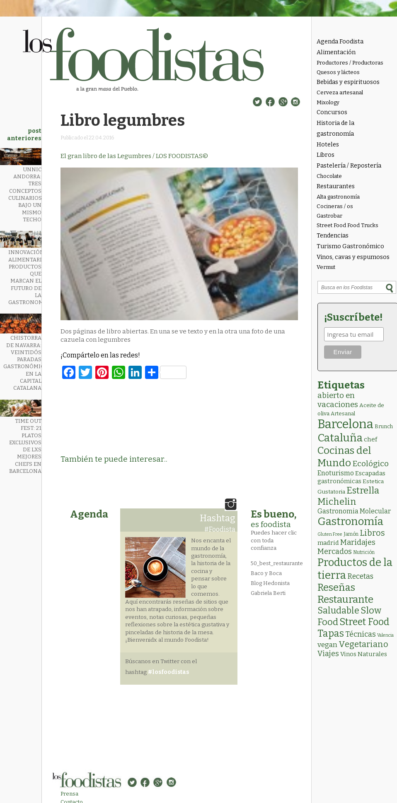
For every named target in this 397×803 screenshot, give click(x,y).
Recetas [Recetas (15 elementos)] (360, 576)
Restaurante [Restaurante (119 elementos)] (345, 599)
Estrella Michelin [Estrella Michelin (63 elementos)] (348, 496)
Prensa (69, 794)
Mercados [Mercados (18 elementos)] (334, 551)
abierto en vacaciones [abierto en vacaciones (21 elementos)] (337, 400)
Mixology (328, 102)
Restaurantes (336, 186)
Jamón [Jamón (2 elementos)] (351, 534)
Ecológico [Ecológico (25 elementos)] (370, 463)
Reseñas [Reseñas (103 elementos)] (336, 587)
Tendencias (333, 235)
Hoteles (328, 144)
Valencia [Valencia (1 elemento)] (385, 635)
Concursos (332, 112)
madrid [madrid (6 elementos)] (328, 543)
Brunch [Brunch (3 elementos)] (384, 426)
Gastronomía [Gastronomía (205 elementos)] (350, 521)
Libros (325, 154)
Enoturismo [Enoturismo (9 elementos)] (335, 473)
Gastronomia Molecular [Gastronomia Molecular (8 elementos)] (354, 511)
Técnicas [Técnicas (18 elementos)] (360, 634)
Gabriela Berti (268, 593)
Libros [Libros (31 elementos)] (372, 533)
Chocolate (329, 176)
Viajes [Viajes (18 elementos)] (328, 653)
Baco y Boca (266, 573)
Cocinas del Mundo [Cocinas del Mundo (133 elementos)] (344, 456)
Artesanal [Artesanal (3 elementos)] (343, 413)
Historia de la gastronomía (335, 128)
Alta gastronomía (338, 197)
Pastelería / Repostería (349, 165)
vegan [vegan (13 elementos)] (327, 644)
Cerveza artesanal (340, 92)
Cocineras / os (335, 206)
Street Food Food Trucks (347, 225)
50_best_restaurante (277, 563)
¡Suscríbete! (353, 317)
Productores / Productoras (350, 63)
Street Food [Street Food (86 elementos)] (364, 622)
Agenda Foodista (340, 41)
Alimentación (336, 52)
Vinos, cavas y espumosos (353, 257)
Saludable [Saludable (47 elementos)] (338, 610)
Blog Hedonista (270, 583)
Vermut (326, 267)
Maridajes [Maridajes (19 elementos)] (357, 542)
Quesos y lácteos (338, 72)
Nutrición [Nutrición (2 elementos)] (364, 552)
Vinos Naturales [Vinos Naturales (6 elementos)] (363, 654)
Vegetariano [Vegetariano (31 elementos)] (363, 644)
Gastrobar (329, 216)
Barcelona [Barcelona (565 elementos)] (345, 424)
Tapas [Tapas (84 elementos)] (330, 633)
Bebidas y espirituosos (348, 82)
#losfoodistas (168, 672)
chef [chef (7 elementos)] (370, 439)
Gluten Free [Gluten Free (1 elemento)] (329, 534)
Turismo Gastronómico (350, 246)
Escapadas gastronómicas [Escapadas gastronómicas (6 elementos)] (351, 477)
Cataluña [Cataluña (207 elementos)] (340, 437)
